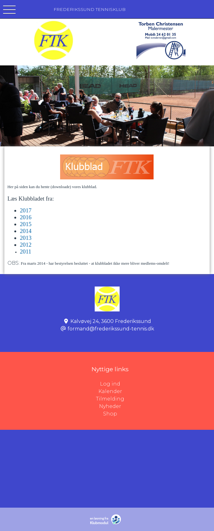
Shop (110, 414)
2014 (25, 231)
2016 (25, 217)
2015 (25, 224)
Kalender (110, 391)
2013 (25, 238)
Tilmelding (110, 399)
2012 (25, 244)
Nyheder (110, 406)
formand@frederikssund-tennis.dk (111, 329)
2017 (25, 210)
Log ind (157, 384)
